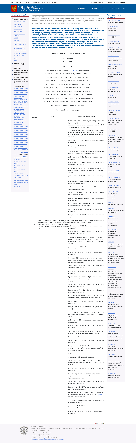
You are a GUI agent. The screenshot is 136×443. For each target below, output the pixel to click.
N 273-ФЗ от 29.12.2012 (113, 41)
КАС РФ (16, 38)
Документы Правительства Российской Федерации (21, 76)
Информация (16, 2)
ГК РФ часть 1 (17, 24)
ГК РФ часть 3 (18, 29)
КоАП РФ (16, 40)
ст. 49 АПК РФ (111, 354)
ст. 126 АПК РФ (111, 344)
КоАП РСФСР (17, 177)
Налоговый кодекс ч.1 (20, 50)
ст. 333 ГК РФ (111, 202)
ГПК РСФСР (17, 159)
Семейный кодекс (19, 55)
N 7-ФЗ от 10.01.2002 (113, 87)
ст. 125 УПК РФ (111, 323)
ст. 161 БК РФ (111, 292)
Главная (81, 8)
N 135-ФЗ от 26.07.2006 (114, 110)
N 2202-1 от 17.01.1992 (113, 148)
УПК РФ (16, 60)
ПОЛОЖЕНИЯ (73, 70)
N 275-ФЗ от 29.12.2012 (113, 56)
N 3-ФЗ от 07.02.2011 (113, 95)
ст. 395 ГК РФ (111, 216)
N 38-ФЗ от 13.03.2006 (113, 81)
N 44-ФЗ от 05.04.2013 (113, 171)
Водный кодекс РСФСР (20, 157)
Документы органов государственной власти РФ (21, 81)
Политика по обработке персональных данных (47, 439)
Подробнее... (24, 152)
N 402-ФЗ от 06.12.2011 (113, 102)
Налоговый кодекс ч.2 (20, 53)
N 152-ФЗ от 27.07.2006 (114, 162)
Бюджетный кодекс (19, 21)
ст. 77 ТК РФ (111, 302)
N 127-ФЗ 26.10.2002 (113, 154)
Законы (97, 8)
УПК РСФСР (17, 189)
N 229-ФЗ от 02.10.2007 (114, 177)
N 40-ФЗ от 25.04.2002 (114, 35)
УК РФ (15, 58)
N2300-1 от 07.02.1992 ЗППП (115, 64)
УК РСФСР (17, 186)
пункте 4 (101, 394)
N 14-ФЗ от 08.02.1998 (113, 129)
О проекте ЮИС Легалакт (31, 2)
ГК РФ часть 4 (18, 31)
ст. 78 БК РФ (111, 252)
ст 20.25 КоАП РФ (112, 229)
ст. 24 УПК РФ (111, 331)
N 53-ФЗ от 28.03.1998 (113, 185)
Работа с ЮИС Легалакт (49, 2)
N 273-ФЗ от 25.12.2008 (114, 72)
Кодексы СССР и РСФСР (21, 154)
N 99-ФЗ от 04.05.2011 (113, 118)
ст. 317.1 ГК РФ (111, 208)
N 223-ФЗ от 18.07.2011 (113, 135)
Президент (106, 8)
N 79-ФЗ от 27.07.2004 (113, 47)
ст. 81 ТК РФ (111, 242)
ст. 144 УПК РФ (111, 313)
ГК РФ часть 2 (18, 26)
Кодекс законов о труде (21, 180)
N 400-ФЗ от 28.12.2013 (114, 20)
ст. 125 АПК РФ (111, 373)
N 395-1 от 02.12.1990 (113, 191)
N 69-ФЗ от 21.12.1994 (113, 26)
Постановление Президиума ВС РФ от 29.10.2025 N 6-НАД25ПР (21, 148)
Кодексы (89, 8)
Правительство (118, 8)
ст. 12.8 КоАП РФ (112, 267)
